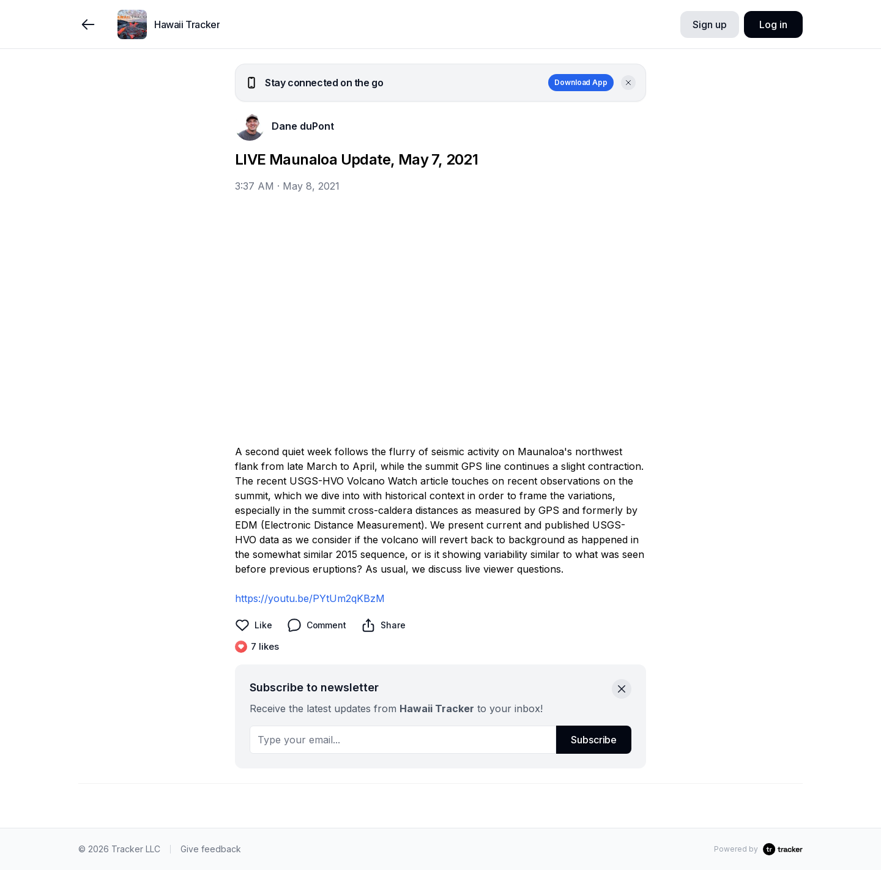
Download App (581, 82)
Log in (773, 24)
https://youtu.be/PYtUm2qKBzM (310, 598)
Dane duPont (303, 126)
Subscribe (594, 740)
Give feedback (210, 849)
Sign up (709, 24)
